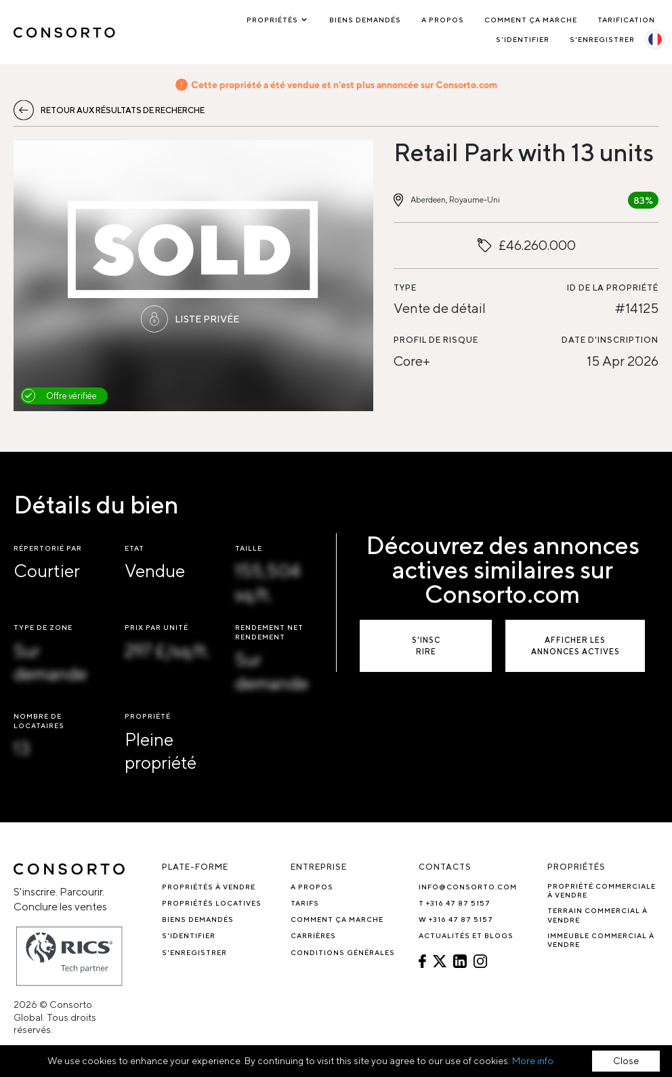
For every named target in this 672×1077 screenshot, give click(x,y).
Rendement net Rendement (269, 631)
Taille (248, 548)
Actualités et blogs (466, 935)
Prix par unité (156, 627)
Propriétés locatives (211, 903)
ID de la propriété (612, 287)
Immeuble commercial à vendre (600, 939)
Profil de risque (436, 340)
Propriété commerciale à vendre (601, 890)
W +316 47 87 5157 (456, 919)
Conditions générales (343, 952)
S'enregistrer (602, 39)
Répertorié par (48, 548)
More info (532, 1060)
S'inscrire (426, 645)
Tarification (626, 20)
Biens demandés (365, 20)
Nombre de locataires (39, 720)
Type (405, 287)
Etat (134, 548)
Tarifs (305, 903)
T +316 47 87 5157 (454, 903)
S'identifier (522, 39)
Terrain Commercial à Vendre (597, 914)
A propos (442, 20)
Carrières (313, 935)
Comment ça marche (530, 20)
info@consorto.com (468, 887)
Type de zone (43, 627)
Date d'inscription (610, 340)
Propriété (148, 716)
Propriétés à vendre (208, 887)
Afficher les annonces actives (575, 645)
